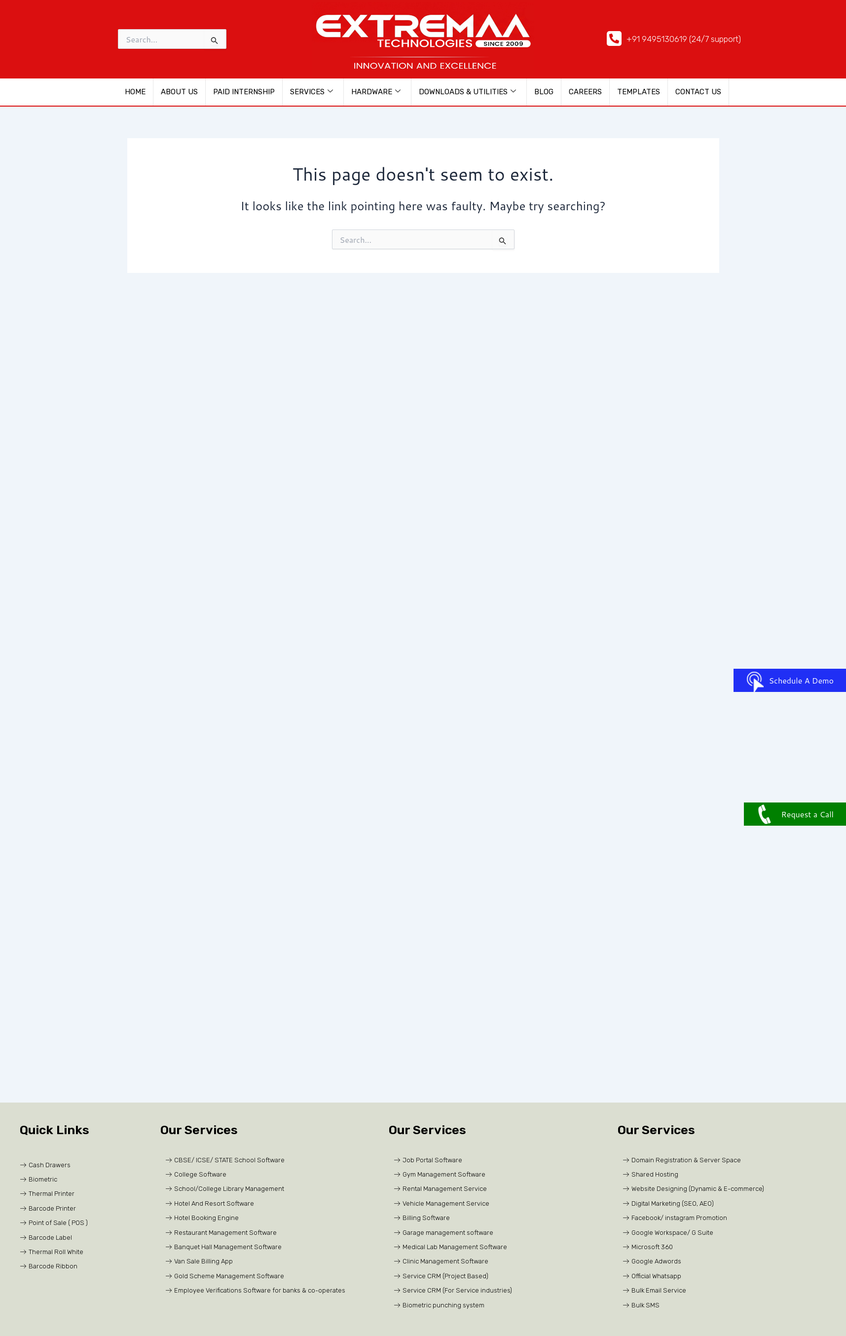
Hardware (376, 91)
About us (179, 91)
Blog (543, 91)
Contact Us (698, 91)
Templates (638, 91)
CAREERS (585, 91)
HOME (135, 91)
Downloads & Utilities (467, 91)
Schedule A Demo (790, 680)
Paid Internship (244, 91)
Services (311, 91)
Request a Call (795, 814)
